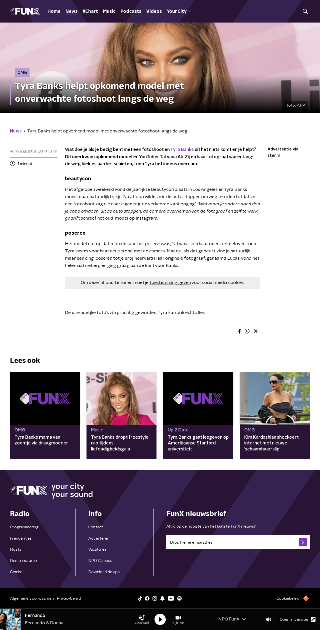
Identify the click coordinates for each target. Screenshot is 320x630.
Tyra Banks (182, 149)
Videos (154, 11)
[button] (142, 619)
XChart (90, 11)
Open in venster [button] (298, 619)
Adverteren (99, 538)
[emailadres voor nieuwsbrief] (238, 542)
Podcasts (130, 11)
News (72, 11)
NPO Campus (100, 561)
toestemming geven (170, 282)
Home (54, 11)
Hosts (15, 549)
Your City (179, 11)
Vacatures (97, 549)
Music (109, 11)
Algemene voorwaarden (32, 598)
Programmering (24, 527)
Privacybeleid (69, 598)
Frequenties (21, 538)
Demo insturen (23, 561)
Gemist (16, 572)
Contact (95, 527)
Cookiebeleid (288, 598)
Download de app (104, 572)
